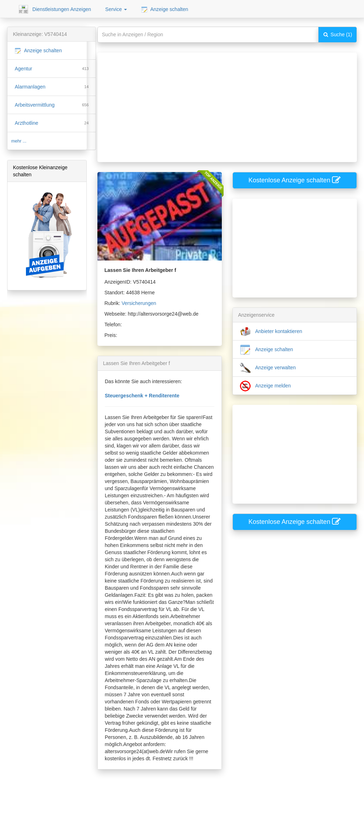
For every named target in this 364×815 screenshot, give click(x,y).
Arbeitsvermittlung (34, 105)
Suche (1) (337, 34)
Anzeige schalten (164, 9)
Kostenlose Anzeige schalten (294, 180)
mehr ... (18, 141)
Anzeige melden (265, 386)
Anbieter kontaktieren (271, 331)
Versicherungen (139, 303)
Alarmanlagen (30, 87)
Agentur (23, 68)
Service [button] (116, 9)
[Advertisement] (222, 102)
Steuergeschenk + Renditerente (142, 395)
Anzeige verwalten (268, 368)
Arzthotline (26, 123)
